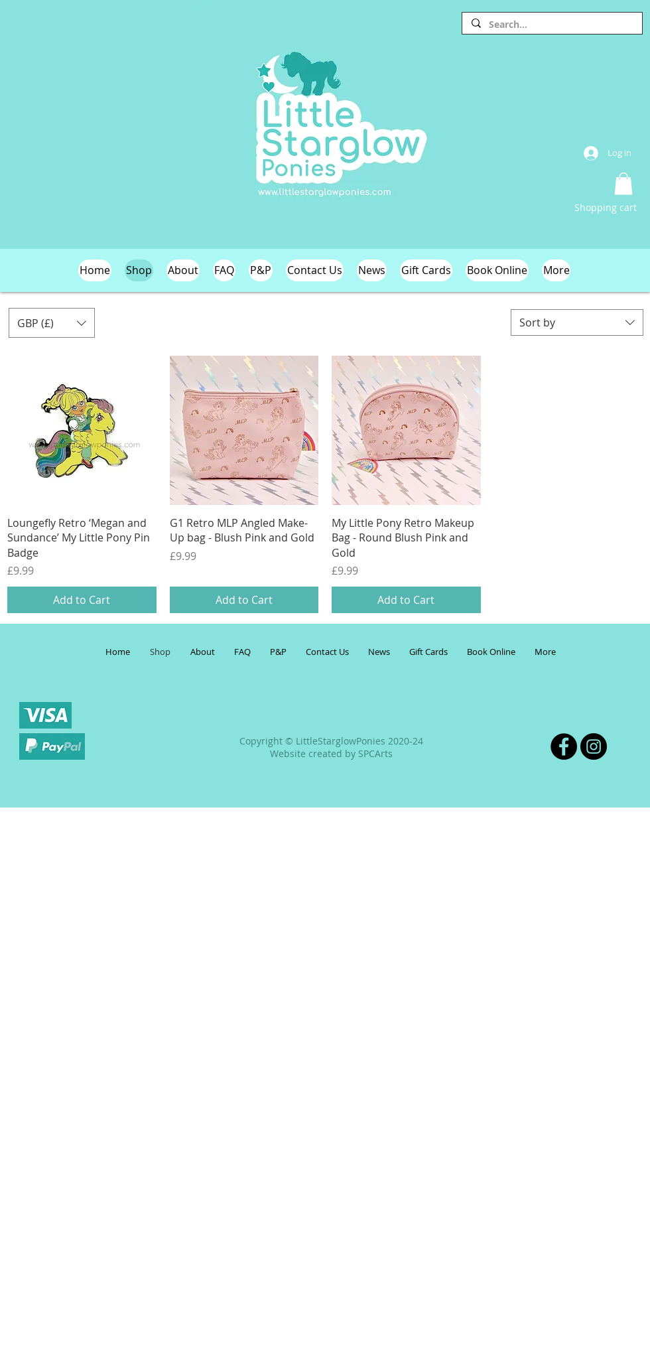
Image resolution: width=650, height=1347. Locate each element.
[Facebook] (564, 746)
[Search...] (551, 24)
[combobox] (577, 322)
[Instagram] (593, 746)
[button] (623, 183)
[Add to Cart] (82, 600)
